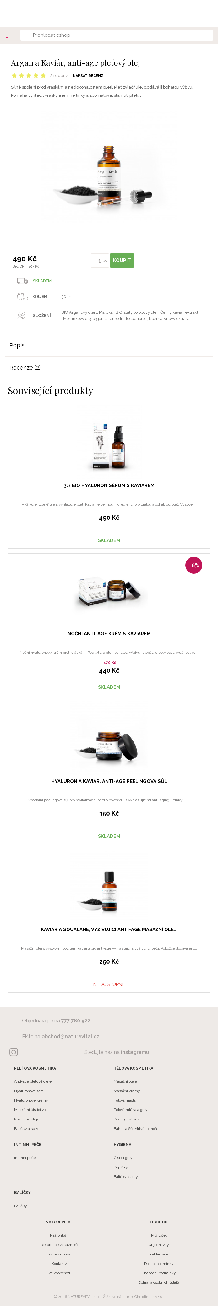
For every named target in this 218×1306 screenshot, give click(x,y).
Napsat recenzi (88, 76)
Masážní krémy (127, 1091)
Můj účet (159, 1235)
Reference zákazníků (59, 1245)
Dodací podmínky (159, 1263)
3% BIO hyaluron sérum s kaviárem (109, 485)
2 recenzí (59, 75)
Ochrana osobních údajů (159, 1282)
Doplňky (121, 1167)
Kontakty (59, 1263)
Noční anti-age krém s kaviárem (109, 634)
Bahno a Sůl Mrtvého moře (136, 1128)
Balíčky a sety (26, 1128)
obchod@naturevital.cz (70, 1036)
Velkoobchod (59, 1273)
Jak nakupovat (59, 1254)
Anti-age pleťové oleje (33, 1081)
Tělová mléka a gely (131, 1110)
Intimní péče (25, 1158)
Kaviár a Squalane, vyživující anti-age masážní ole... (109, 929)
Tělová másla (125, 1100)
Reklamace (158, 1254)
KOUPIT (122, 260)
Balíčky (20, 1206)
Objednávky (159, 1245)
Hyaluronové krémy (31, 1100)
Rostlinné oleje (26, 1119)
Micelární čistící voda (32, 1110)
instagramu (135, 1052)
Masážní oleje (125, 1081)
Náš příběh (59, 1235)
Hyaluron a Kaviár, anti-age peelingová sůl (109, 781)
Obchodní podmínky (159, 1273)
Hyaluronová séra (29, 1091)
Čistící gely (123, 1158)
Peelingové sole (127, 1119)
